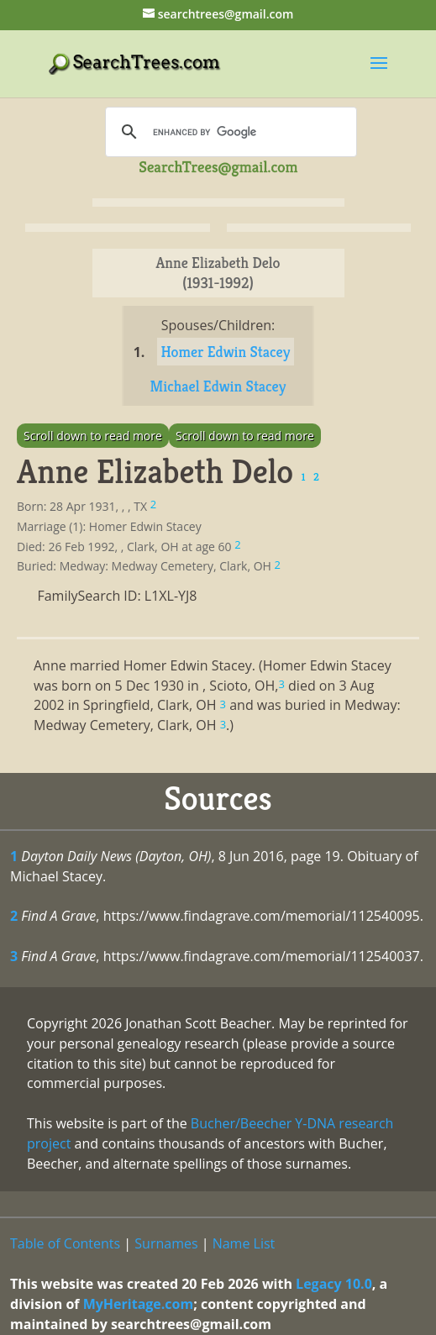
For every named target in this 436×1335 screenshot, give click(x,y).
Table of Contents (65, 1243)
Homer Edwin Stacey (226, 351)
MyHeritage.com (138, 1304)
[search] (228, 132)
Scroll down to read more (93, 436)
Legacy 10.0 (334, 1284)
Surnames (165, 1243)
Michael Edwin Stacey (218, 386)
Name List (244, 1243)
